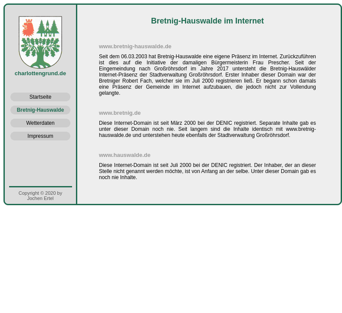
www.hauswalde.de (125, 155)
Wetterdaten (40, 123)
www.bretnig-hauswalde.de (135, 46)
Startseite (41, 97)
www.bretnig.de (120, 113)
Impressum (40, 136)
